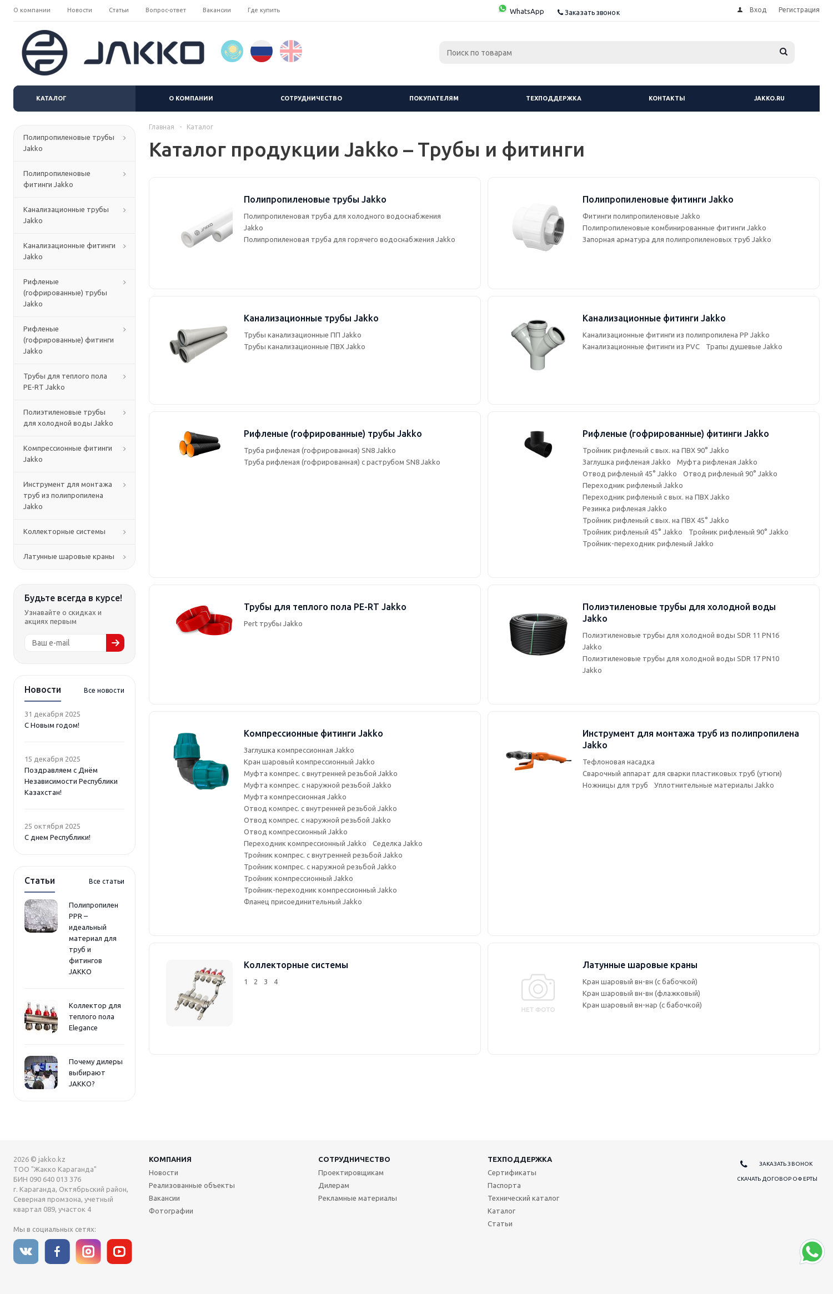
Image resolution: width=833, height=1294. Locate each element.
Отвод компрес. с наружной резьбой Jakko (317, 820)
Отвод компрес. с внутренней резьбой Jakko (320, 808)
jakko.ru (769, 98)
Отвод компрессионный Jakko (296, 831)
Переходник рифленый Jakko (633, 485)
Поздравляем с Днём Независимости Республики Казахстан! (71, 781)
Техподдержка (553, 98)
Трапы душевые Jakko (744, 346)
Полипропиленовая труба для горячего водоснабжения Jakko (349, 239)
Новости (163, 1172)
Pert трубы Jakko (273, 623)
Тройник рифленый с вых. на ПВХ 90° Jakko (656, 450)
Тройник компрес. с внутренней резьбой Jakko (323, 855)
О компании (191, 98)
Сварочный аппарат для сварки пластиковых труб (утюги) (682, 773)
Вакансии (164, 1198)
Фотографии (171, 1211)
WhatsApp (520, 11)
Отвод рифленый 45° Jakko (630, 473)
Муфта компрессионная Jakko (295, 796)
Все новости (104, 690)
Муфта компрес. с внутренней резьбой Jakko (321, 773)
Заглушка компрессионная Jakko (299, 750)
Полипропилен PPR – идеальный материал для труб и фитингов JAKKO (93, 938)
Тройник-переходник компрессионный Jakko (320, 890)
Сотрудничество (311, 98)
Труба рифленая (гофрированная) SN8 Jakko (320, 450)
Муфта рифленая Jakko (717, 462)
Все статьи (106, 881)
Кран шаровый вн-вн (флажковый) (641, 993)
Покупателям (434, 98)
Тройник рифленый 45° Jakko (633, 532)
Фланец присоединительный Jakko (303, 901)
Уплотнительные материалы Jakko (714, 785)
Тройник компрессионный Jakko (298, 878)
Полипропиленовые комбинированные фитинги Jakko (674, 227)
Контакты (667, 98)
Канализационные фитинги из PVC (641, 346)
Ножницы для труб (615, 785)
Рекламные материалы (357, 1198)
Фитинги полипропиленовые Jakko (641, 216)
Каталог (51, 98)
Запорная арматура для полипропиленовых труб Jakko (677, 239)
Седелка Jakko (398, 843)
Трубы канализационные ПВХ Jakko (304, 346)
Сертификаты (512, 1172)
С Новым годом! (51, 725)
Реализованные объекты (192, 1185)
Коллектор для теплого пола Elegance (95, 1016)
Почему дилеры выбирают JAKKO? (96, 1072)
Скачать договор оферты (777, 1179)
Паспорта (504, 1185)
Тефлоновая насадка (619, 762)
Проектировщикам (351, 1172)
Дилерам (333, 1185)
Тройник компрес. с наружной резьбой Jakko (320, 866)
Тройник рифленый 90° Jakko (739, 532)
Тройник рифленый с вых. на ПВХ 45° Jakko (656, 520)
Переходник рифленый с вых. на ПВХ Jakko (656, 497)
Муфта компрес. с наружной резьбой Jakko (318, 785)
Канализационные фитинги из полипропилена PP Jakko (676, 335)
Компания (170, 1159)
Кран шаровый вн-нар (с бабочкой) (642, 1005)
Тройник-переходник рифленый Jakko (648, 543)
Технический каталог (523, 1198)
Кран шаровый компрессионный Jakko (309, 762)
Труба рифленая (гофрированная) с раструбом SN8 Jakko (342, 462)
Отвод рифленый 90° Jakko (730, 473)
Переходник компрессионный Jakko (305, 843)
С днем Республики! (57, 837)
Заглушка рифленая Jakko (627, 462)
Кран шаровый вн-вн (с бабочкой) (640, 981)
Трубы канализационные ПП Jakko (303, 335)
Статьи (500, 1223)
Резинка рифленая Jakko (625, 508)
